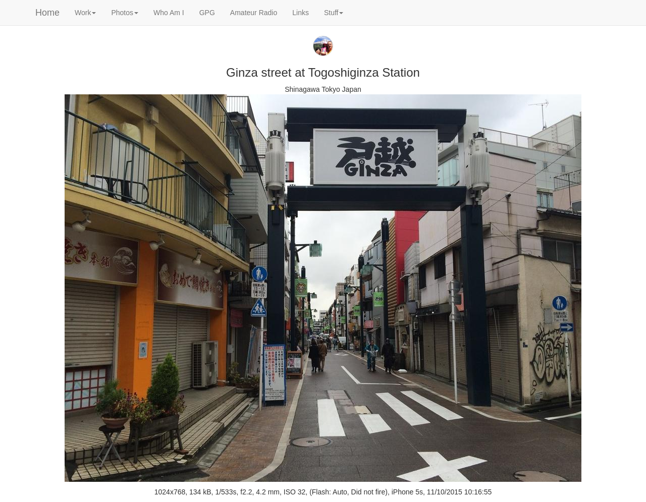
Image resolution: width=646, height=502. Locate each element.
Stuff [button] (334, 13)
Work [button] (85, 13)
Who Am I (168, 13)
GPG (207, 13)
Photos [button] (124, 13)
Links (300, 13)
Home (47, 13)
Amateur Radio (253, 13)
